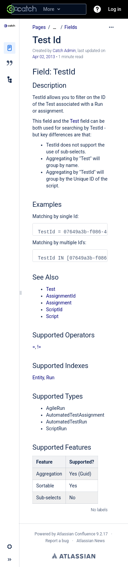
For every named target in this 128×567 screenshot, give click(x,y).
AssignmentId (60, 296)
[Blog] (9, 63)
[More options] (111, 27)
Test (74, 121)
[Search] (16, 9)
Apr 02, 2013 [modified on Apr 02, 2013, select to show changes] (43, 56)
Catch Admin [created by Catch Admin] (64, 50)
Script (52, 316)
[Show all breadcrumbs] (54, 27)
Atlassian (73, 555)
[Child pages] (9, 79)
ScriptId (54, 309)
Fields (71, 27)
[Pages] (9, 48)
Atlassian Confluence (76, 534)
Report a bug (57, 540)
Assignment (59, 302)
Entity (38, 377)
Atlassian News (90, 540)
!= (39, 347)
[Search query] (48, 9)
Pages (39, 27)
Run (50, 377)
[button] (97, 9)
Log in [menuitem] (114, 9)
